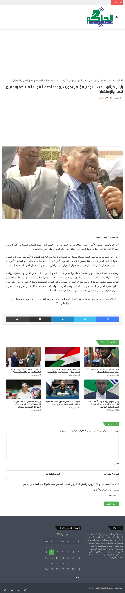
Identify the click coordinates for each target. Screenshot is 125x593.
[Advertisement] (62, 51)
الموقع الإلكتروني (52, 474)
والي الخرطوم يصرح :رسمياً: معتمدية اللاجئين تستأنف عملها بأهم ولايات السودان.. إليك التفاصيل (103, 404)
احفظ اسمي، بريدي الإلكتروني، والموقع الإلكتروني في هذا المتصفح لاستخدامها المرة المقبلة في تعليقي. (69, 484)
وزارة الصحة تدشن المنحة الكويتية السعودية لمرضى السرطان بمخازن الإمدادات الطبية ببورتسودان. (27, 404)
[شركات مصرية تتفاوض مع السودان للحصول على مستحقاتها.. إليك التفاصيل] (62, 357)
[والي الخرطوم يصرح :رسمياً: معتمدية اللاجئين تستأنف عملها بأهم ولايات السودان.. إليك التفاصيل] (101, 389)
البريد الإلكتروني (111, 474)
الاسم (115, 463)
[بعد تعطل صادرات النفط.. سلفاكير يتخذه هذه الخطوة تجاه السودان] (101, 357)
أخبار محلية (106, 80)
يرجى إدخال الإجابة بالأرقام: (106, 490)
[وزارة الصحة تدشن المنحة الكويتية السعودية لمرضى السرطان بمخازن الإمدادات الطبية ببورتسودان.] (23, 389)
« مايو (78, 577)
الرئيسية (118, 80)
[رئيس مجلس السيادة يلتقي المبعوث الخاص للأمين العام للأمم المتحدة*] (23, 357)
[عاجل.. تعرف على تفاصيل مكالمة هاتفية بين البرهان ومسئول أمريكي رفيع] (62, 389)
